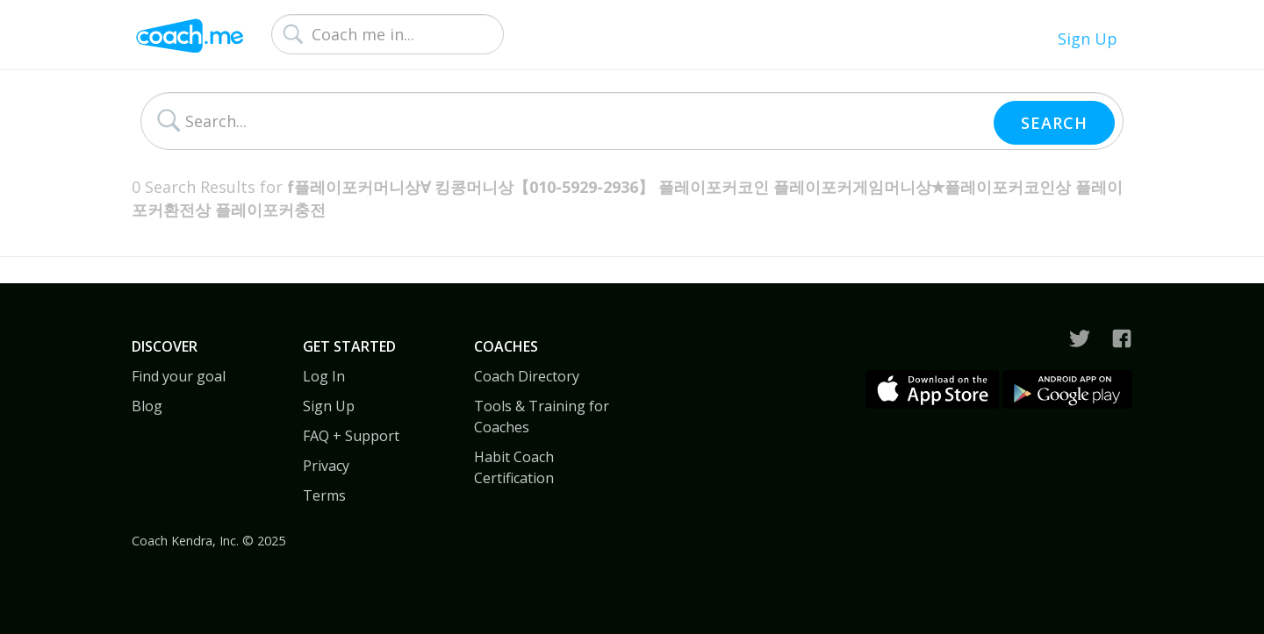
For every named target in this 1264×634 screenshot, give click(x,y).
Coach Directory (526, 376)
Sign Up (1087, 38)
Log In (324, 376)
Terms (324, 495)
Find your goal (179, 376)
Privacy (326, 465)
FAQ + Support (351, 435)
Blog (147, 406)
